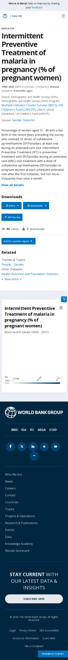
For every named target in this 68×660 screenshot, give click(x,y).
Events (9, 530)
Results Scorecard (17, 551)
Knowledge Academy (19, 544)
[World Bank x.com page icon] (22, 447)
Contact (10, 495)
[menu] (63, 16)
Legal (12, 630)
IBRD (14, 430)
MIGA (42, 430)
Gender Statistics (23, 120)
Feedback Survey (53, 653)
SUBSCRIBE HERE (34, 599)
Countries (11, 502)
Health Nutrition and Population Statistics (29, 274)
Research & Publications (21, 523)
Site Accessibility (49, 630)
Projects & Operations (20, 516)
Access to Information (26, 638)
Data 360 (17, 16)
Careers (10, 488)
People (6, 264)
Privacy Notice (27, 630)
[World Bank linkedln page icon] (33, 447)
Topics (9, 509)
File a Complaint (34, 646)
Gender (19, 264)
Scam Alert (49, 638)
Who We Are (13, 474)
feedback (37, 7)
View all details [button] (12, 185)
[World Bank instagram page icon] (44, 447)
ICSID (53, 430)
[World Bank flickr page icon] (34, 456)
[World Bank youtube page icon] (55, 447)
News (9, 481)
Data (8, 537)
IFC (32, 430)
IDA (23, 430)
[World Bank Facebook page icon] (10, 447)
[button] (18, 241)
